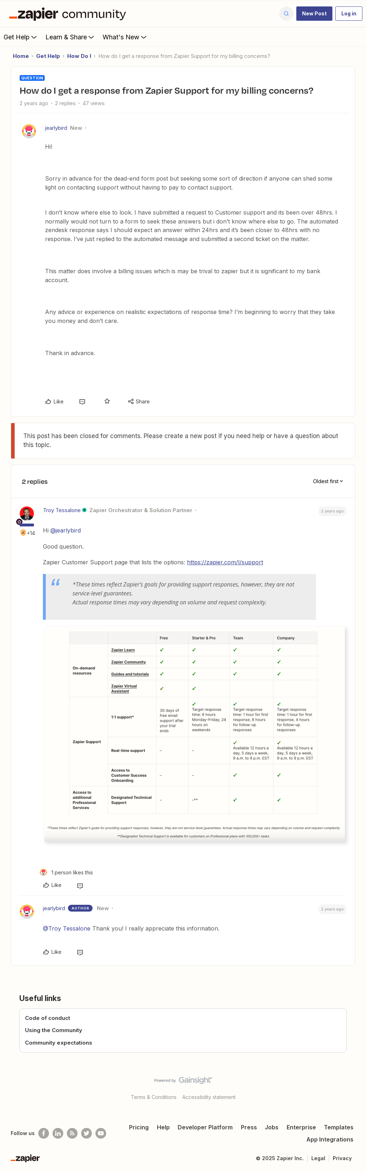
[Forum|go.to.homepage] (69, 13)
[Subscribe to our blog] (72, 1133)
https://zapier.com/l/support (225, 562)
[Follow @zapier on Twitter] (86, 1133)
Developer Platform (205, 1127)
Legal (318, 1158)
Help (163, 1127)
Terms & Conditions (154, 1097)
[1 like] (66, 872)
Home (21, 56)
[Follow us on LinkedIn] (58, 1133)
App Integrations (329, 1139)
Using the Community (53, 1030)
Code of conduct (47, 1018)
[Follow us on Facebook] (43, 1133)
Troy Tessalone (62, 510)
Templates (338, 1127)
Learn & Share (70, 37)
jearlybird (56, 127)
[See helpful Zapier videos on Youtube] (100, 1133)
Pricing (139, 1127)
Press (249, 1127)
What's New (125, 37)
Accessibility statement (209, 1097)
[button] (314, 13)
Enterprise (301, 1127)
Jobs (271, 1127)
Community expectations (58, 1042)
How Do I (79, 56)
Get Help (21, 37)
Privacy (342, 1158)
